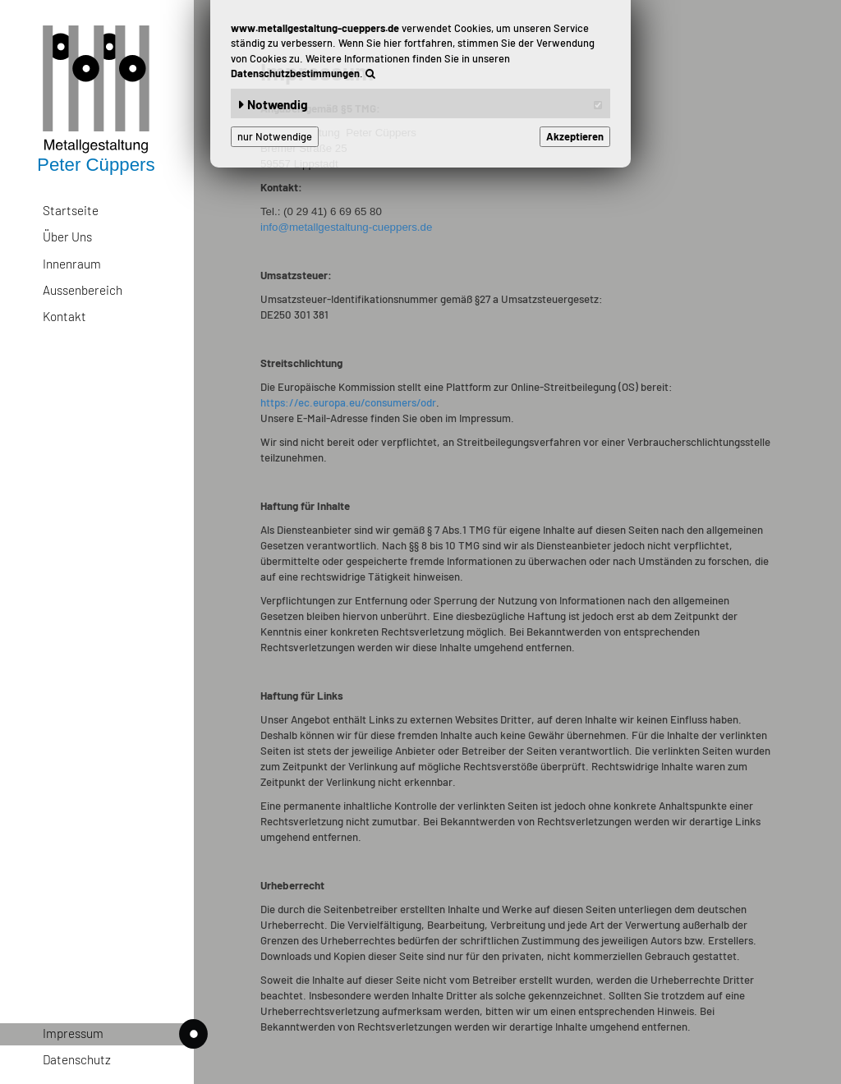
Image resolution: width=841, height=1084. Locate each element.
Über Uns (67, 236)
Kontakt (64, 316)
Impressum (118, 1034)
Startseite (71, 210)
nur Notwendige (274, 136)
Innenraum (72, 263)
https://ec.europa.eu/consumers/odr (348, 402)
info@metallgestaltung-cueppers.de (346, 227)
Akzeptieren (575, 136)
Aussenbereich (82, 289)
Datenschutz (77, 1059)
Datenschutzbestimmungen (295, 73)
